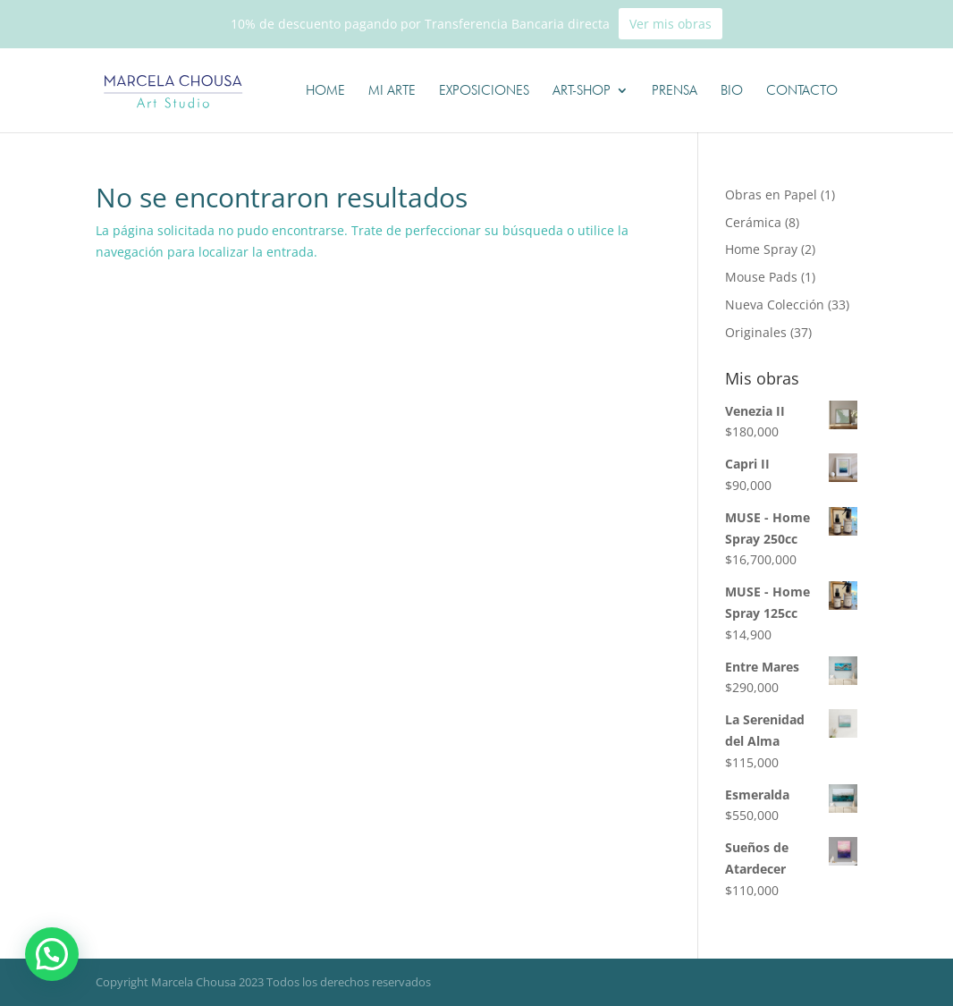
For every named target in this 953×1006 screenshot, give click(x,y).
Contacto (802, 91)
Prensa (674, 91)
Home (325, 91)
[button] (55, 953)
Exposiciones (484, 91)
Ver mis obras (670, 23)
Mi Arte (392, 91)
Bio (732, 91)
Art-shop (581, 91)
